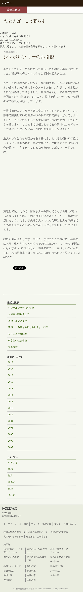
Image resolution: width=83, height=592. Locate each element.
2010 (10, 414)
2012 (10, 401)
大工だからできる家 (13, 536)
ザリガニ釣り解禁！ (18, 334)
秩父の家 (31, 570)
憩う (10, 475)
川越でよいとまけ (17, 321)
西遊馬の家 (9, 570)
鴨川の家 (54, 561)
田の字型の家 (56, 566)
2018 (10, 362)
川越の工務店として (38, 532)
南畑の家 (31, 575)
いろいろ (13, 462)
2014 (10, 388)
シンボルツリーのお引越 (21, 308)
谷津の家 (54, 575)
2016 (10, 375)
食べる (11, 495)
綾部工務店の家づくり (14, 532)
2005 (10, 447)
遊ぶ (10, 489)
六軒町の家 (55, 570)
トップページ (10, 524)
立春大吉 (13, 347)
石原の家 (31, 580)
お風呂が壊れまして (18, 314)
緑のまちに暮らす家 (60, 557)
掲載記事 (47, 524)
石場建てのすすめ (59, 532)
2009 (10, 421)
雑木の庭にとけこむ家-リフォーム (13, 551)
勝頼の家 (8, 575)
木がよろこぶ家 (11, 557)
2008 (10, 428)
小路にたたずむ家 (12, 566)
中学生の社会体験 (17, 340)
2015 (10, 382)
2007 (10, 434)
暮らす (11, 482)
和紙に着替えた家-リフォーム (60, 551)
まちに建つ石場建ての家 (37, 559)
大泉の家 (8, 580)
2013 (10, 395)
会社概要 (23, 524)
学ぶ (10, 469)
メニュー (7, 3)
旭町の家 (31, 566)
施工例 (7, 544)
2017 (10, 369)
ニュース (35, 524)
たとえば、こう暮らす (37, 536)
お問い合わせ (69, 524)
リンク (57, 524)
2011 (10, 408)
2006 (10, 441)
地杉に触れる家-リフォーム (37, 551)
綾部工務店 (13, 9)
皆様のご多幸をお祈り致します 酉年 (28, 327)
